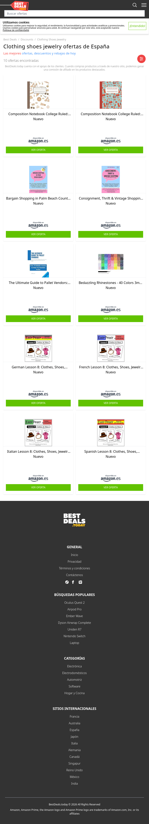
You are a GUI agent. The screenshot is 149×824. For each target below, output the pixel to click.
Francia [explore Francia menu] (74, 716)
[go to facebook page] (74, 582)
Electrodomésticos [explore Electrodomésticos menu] (74, 673)
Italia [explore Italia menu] (74, 743)
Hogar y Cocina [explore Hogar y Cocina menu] (74, 693)
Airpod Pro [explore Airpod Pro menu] (74, 609)
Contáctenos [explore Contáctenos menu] (74, 575)
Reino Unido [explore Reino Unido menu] (74, 770)
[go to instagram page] (81, 582)
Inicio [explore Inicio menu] (74, 555)
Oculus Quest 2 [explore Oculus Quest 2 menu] (74, 603)
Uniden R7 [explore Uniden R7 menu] (74, 629)
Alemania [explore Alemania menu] (74, 750)
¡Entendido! (137, 26)
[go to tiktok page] (67, 582)
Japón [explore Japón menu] (74, 737)
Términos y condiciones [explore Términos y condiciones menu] (74, 568)
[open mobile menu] (143, 5)
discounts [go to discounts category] (27, 39)
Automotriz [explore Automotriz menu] (74, 680)
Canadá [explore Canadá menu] (74, 757)
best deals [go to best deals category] (10, 39)
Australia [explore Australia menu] (74, 723)
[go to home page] (74, 525)
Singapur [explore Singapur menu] (74, 763)
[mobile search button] (134, 5)
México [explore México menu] (74, 777)
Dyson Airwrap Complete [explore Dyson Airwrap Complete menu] (74, 623)
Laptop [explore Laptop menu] (74, 643)
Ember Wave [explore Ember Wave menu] (74, 616)
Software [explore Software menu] (74, 686)
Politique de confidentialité (16, 30)
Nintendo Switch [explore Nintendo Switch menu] (74, 636)
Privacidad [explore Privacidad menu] (74, 562)
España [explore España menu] (74, 730)
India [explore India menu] (74, 783)
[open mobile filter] (141, 59)
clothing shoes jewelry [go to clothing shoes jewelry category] (51, 39)
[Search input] (74, 13)
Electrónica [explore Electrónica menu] (74, 666)
